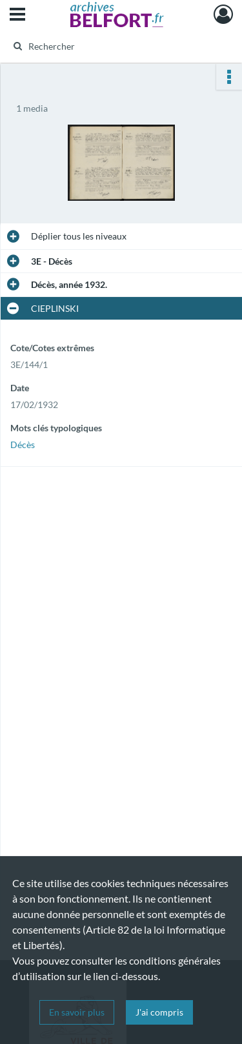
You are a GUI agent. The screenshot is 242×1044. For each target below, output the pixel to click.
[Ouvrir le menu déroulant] (17, 15)
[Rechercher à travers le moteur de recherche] (119, 46)
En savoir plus (77, 1012)
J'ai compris (159, 1012)
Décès (22, 444)
